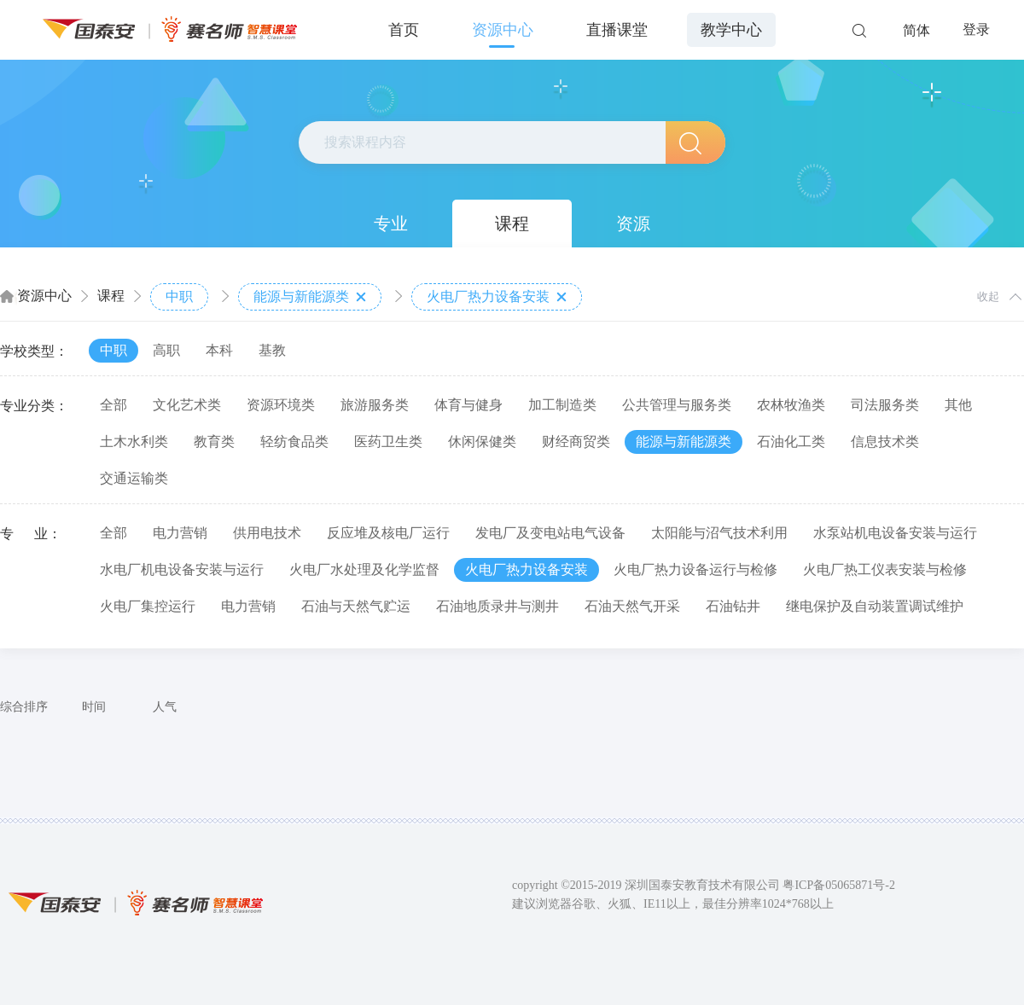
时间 (94, 706)
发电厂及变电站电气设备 (550, 533)
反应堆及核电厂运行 (388, 533)
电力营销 (180, 533)
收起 (988, 296)
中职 (179, 296)
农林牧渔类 (791, 405)
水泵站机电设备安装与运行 (895, 533)
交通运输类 (134, 478)
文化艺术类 (187, 405)
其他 (958, 405)
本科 (219, 350)
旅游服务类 (374, 405)
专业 (391, 223)
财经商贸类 (576, 441)
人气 (165, 706)
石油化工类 (791, 441)
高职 (166, 350)
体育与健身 (468, 405)
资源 (633, 223)
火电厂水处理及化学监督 (364, 569)
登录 (976, 29)
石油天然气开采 (632, 606)
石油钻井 (733, 606)
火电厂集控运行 (147, 606)
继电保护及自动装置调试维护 (874, 606)
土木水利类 (134, 441)
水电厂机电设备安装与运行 (182, 569)
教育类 (214, 441)
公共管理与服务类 (676, 405)
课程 (512, 223)
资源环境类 (281, 405)
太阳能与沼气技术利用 (719, 533)
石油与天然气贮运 (355, 606)
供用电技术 (267, 533)
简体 (916, 30)
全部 (113, 405)
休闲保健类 (482, 441)
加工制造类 (562, 405)
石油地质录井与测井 (497, 606)
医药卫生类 (388, 441)
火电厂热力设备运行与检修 (695, 569)
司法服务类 (885, 405)
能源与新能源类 (309, 297)
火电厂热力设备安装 (497, 297)
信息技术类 (885, 441)
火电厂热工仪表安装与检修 (885, 569)
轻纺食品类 (294, 441)
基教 (272, 350)
